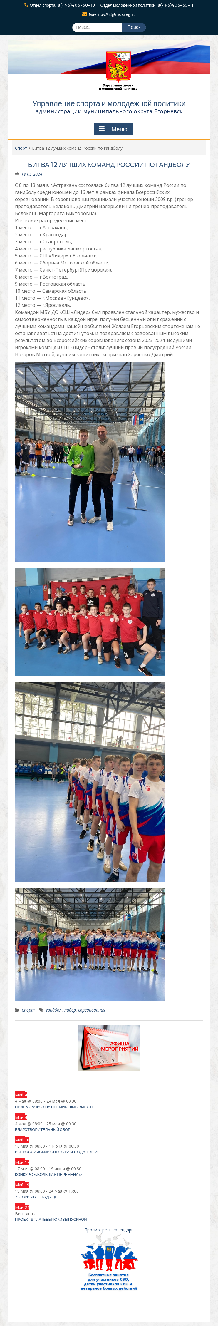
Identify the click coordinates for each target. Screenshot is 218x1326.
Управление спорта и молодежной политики (109, 103)
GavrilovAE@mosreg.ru (112, 14)
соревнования (91, 1010)
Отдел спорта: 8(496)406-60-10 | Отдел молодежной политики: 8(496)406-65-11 (112, 5)
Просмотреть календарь (109, 1230)
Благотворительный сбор (43, 1129)
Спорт (28, 1010)
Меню (112, 129)
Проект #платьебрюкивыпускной (51, 1219)
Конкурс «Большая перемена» (48, 1174)
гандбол (54, 1010)
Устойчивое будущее (37, 1196)
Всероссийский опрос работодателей (56, 1151)
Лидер (70, 1010)
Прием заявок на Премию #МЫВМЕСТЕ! (55, 1106)
